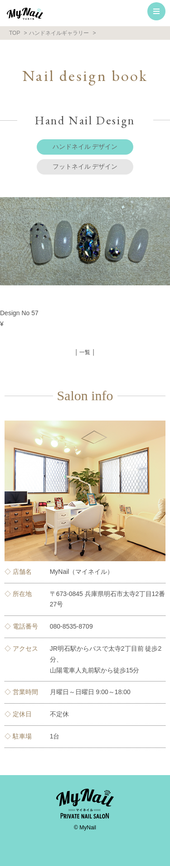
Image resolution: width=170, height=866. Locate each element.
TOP (14, 33)
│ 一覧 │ (85, 352)
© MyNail (85, 827)
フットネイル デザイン (85, 166)
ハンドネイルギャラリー (59, 33)
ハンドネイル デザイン (85, 146)
